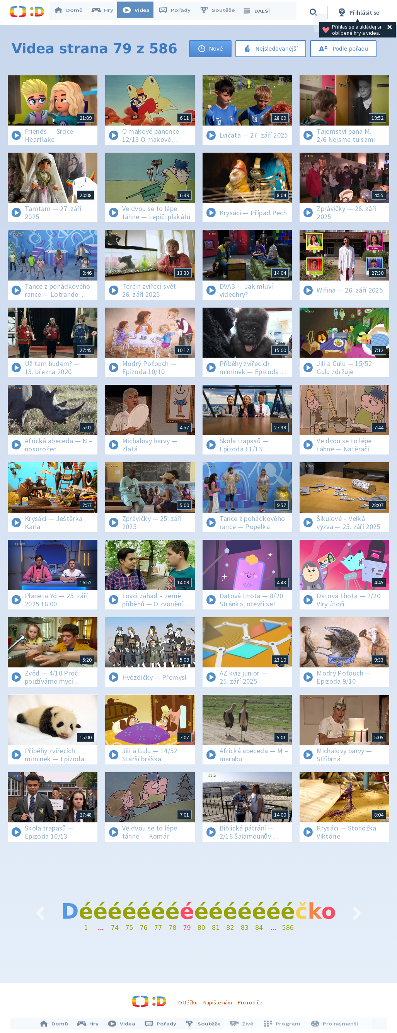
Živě (242, 1024)
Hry (106, 12)
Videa (139, 12)
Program (281, 1024)
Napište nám (217, 1002)
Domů (72, 12)
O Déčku (188, 1002)
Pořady (178, 12)
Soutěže (221, 12)
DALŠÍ (259, 12)
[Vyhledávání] (315, 12)
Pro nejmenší (332, 1024)
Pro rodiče (250, 1002)
